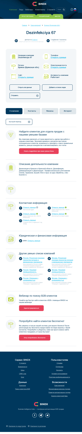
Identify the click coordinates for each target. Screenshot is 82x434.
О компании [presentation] (14, 111)
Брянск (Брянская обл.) (52, 25)
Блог (22, 377)
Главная (24, 25)
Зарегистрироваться (31, 308)
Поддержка (59, 367)
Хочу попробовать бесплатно (34, 338)
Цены (22, 370)
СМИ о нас (22, 373)
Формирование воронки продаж (59, 389)
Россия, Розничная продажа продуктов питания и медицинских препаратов (33, 260)
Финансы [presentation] (49, 111)
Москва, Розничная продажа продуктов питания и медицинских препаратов (62, 260)
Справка (59, 363)
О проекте (22, 363)
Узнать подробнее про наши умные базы (39, 151)
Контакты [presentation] (32, 111)
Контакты (59, 370)
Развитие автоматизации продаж (59, 392)
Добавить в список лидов (57, 87)
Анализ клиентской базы (59, 396)
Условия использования (59, 373)
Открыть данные (58, 57)
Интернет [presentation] (68, 111)
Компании (22, 385)
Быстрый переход (19, 122)
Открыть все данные (25, 87)
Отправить (24, 95)
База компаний (36, 25)
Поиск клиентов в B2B (22, 389)
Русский (75, 9)
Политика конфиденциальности (59, 377)
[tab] (14, 111)
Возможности (22, 367)
